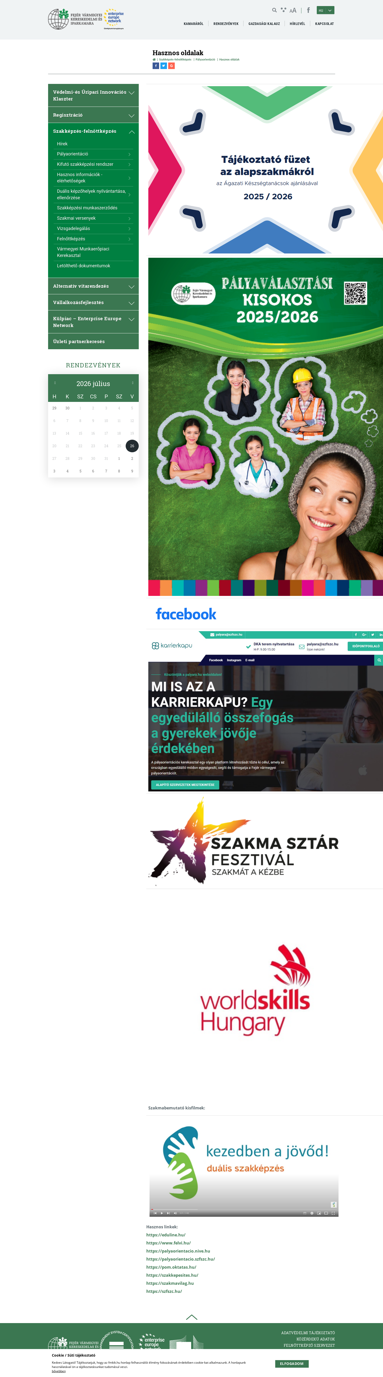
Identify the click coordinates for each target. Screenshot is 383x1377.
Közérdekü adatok (316, 1339)
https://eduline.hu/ (166, 1235)
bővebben (59, 1371)
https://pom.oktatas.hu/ (171, 1267)
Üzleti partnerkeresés (79, 341)
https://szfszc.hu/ (164, 1291)
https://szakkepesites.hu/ (172, 1275)
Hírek (62, 143)
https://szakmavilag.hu (170, 1283)
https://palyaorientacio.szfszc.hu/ (180, 1259)
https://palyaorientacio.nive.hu (178, 1251)
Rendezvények (93, 365)
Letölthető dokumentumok (83, 265)
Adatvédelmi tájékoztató (308, 1333)
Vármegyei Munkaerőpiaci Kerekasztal (83, 252)
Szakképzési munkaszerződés (87, 207)
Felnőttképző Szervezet (309, 1345)
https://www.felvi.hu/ (168, 1243)
